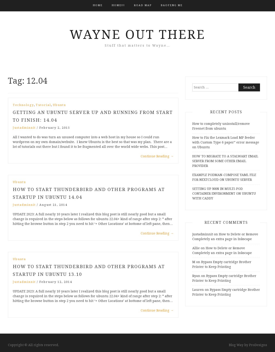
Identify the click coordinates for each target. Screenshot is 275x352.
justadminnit (24, 127)
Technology (23, 105)
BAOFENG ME (171, 5)
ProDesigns (258, 345)
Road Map (143, 5)
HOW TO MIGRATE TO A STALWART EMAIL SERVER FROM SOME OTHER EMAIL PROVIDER (225, 161)
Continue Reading (157, 156)
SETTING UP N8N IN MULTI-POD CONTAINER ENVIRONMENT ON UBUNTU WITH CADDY (224, 193)
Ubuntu (59, 105)
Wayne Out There (137, 34)
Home (97, 5)
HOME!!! (118, 5)
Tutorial (43, 105)
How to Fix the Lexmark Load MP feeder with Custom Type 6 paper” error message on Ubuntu (225, 142)
